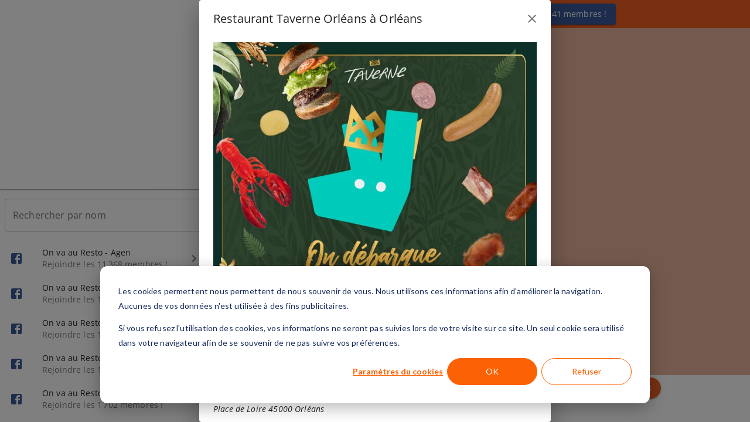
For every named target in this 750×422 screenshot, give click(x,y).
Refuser (586, 371)
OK (492, 371)
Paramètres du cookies (398, 371)
